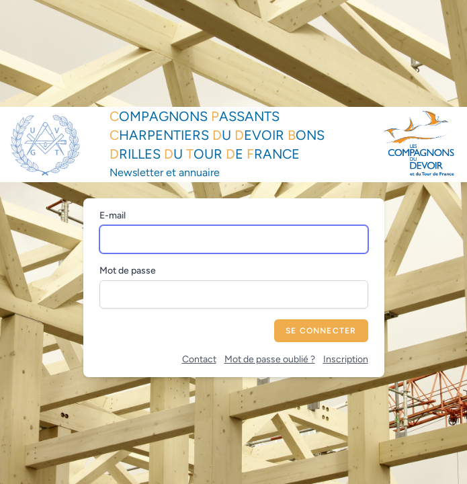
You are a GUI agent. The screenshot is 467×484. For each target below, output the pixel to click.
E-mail (112, 215)
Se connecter (321, 330)
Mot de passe (127, 270)
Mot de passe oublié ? (269, 359)
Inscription (345, 359)
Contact (199, 359)
